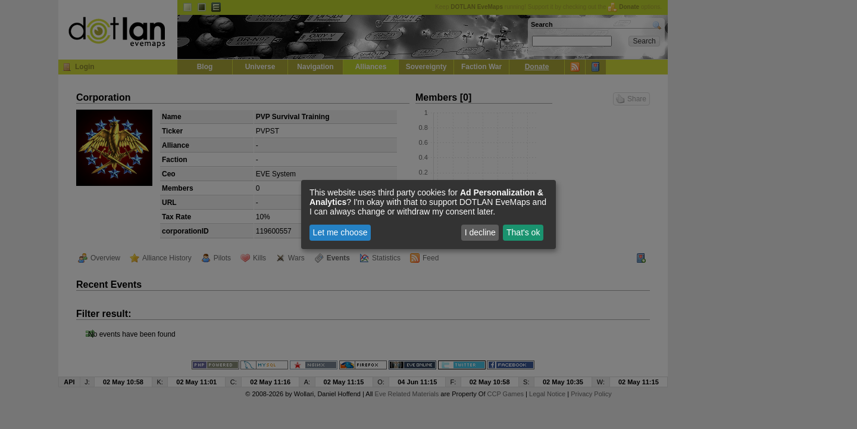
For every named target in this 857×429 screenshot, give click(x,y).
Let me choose (340, 232)
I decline (480, 232)
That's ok (523, 232)
